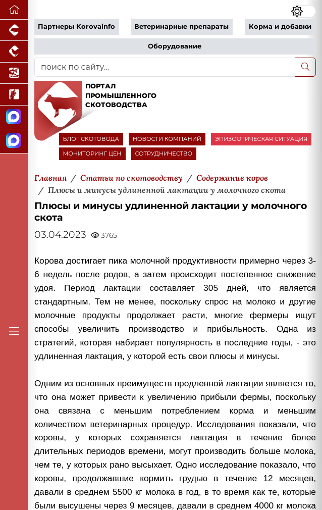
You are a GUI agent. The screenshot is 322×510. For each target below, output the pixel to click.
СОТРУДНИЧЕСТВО (164, 153)
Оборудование (174, 46)
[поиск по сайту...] (164, 67)
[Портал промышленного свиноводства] (14, 30)
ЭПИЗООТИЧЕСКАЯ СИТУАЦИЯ (261, 138)
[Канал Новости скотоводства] (14, 117)
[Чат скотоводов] (14, 141)
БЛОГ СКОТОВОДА (91, 138)
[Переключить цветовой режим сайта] (303, 11)
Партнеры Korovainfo (76, 26)
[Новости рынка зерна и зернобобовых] (14, 94)
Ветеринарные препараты (181, 26)
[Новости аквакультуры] (14, 73)
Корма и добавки (280, 26)
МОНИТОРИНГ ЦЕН (92, 153)
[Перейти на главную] (14, 10)
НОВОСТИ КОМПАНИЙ (167, 138)
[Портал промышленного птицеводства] (14, 51)
